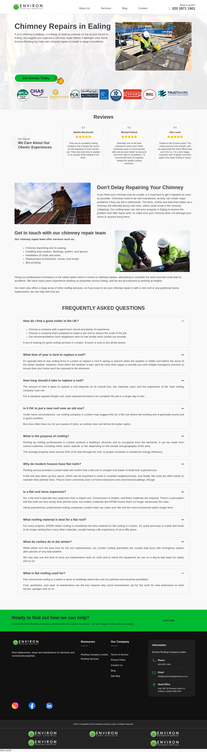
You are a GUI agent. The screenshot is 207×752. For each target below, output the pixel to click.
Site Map (115, 676)
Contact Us (116, 665)
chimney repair (121, 287)
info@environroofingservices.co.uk (172, 676)
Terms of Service (119, 654)
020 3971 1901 (183, 8)
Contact (143, 8)
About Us (84, 8)
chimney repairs (107, 277)
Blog (124, 8)
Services (106, 8)
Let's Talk (168, 620)
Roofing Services (90, 659)
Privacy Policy (118, 660)
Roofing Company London (94, 654)
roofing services (73, 287)
